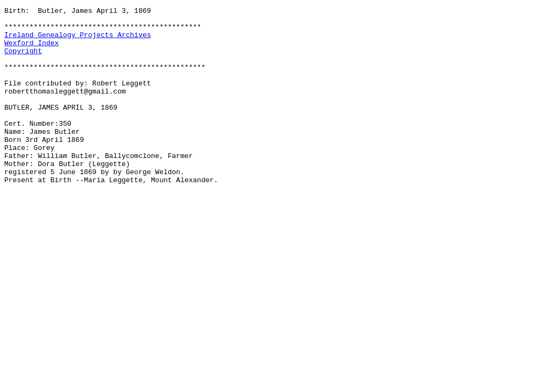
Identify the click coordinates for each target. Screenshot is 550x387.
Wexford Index (31, 50)
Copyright (23, 60)
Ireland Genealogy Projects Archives (77, 41)
